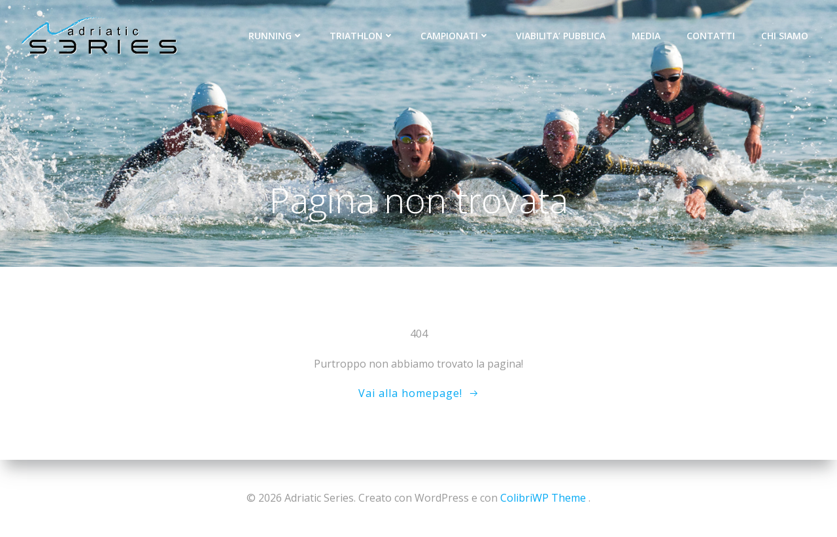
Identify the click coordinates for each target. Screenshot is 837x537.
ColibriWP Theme (543, 498)
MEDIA (646, 35)
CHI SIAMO (784, 35)
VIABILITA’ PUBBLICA (561, 35)
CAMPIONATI (455, 35)
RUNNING (275, 35)
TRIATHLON (362, 35)
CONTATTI (711, 35)
